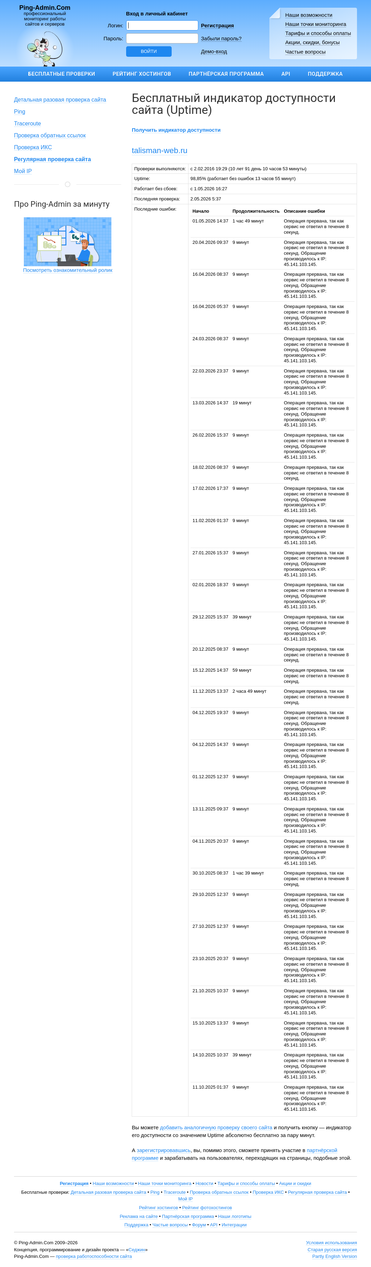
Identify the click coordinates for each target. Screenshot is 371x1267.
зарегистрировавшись (164, 1150)
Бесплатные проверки (61, 74)
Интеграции (234, 1224)
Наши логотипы (235, 1216)
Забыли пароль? (221, 38)
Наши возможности (308, 15)
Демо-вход (214, 51)
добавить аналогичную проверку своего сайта (216, 1127)
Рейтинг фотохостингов (207, 1207)
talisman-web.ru (159, 150)
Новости (204, 1183)
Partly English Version (334, 1256)
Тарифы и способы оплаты (318, 33)
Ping (19, 112)
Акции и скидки (295, 1183)
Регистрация (217, 25)
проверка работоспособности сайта (94, 1256)
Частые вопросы (305, 52)
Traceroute (27, 123)
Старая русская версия (332, 1249)
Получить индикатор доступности (176, 130)
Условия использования (331, 1242)
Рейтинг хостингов (141, 74)
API (285, 74)
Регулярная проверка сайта (317, 1192)
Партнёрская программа (226, 74)
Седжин (137, 1249)
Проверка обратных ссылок (50, 135)
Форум (199, 1224)
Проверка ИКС (33, 147)
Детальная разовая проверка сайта (60, 100)
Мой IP (23, 171)
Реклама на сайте (139, 1216)
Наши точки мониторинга (315, 24)
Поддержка (325, 74)
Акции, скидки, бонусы (312, 42)
